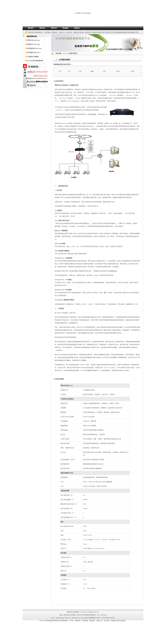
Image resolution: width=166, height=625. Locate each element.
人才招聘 (84, 607)
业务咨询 (32, 82)
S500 (104, 71)
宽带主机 (54, 28)
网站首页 (31, 28)
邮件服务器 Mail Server (34, 48)
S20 (60, 71)
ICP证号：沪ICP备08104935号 (105, 618)
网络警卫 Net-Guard (33, 44)
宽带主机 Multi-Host (33, 40)
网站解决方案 (69, 607)
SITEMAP (42, 621)
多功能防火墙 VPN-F (34, 52)
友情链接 (98, 607)
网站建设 (65, 28)
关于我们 (54, 607)
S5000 (132, 71)
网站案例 (77, 607)
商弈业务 (42, 28)
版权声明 (112, 607)
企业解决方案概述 (33, 56)
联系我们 (77, 28)
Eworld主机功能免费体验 (35, 61)
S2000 (118, 71)
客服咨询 (32, 85)
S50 (69, 71)
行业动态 (61, 607)
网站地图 (105, 607)
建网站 (87, 615)
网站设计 (40, 32)
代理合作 (91, 607)
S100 (79, 71)
